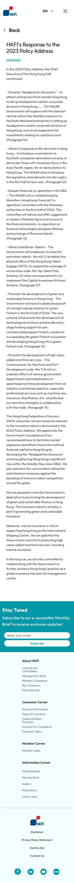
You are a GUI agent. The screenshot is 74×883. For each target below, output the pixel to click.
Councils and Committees (30, 669)
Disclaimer (37, 832)
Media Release (31, 771)
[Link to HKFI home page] (10, 11)
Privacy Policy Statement (37, 840)
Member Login (31, 750)
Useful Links (29, 796)
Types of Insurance (33, 714)
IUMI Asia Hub (30, 690)
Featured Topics (32, 731)
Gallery (26, 784)
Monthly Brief (30, 777)
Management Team (34, 676)
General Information (35, 709)
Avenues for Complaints (37, 727)
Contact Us (37, 856)
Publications (29, 790)
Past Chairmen (31, 685)
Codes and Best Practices (32, 720)
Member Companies (35, 680)
